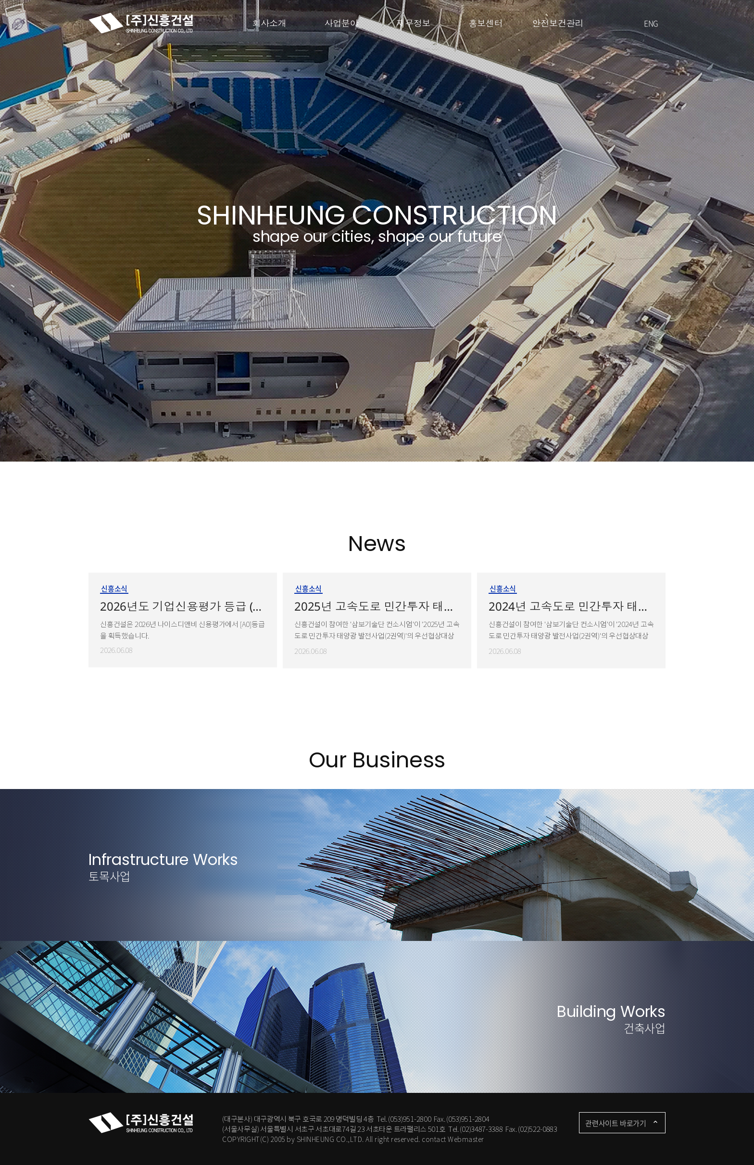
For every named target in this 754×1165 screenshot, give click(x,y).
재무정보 (413, 23)
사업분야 (341, 23)
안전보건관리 (558, 23)
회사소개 (269, 23)
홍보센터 (485, 23)
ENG (651, 23)
